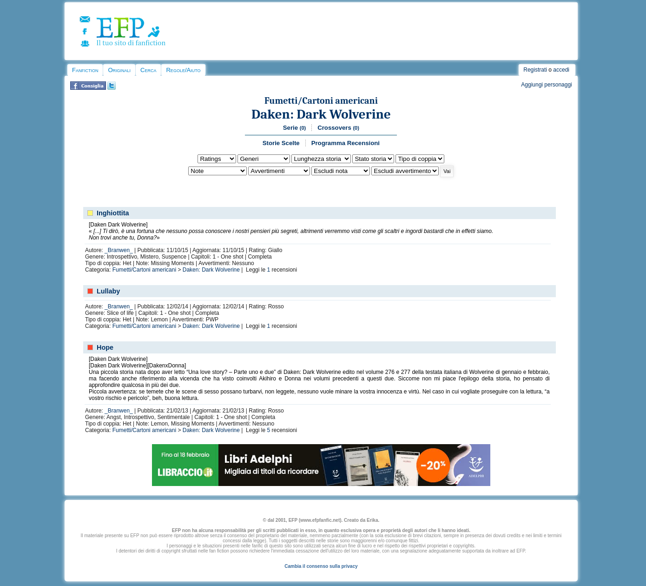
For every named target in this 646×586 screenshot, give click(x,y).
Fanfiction (85, 70)
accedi (561, 70)
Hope (105, 347)
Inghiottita (113, 213)
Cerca (148, 70)
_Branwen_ (119, 250)
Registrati (535, 70)
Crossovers (338, 127)
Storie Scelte (281, 143)
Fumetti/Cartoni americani (321, 100)
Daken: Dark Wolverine (321, 114)
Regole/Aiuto (183, 70)
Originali (119, 70)
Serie (294, 127)
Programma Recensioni (345, 143)
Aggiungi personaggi (546, 84)
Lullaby (108, 291)
